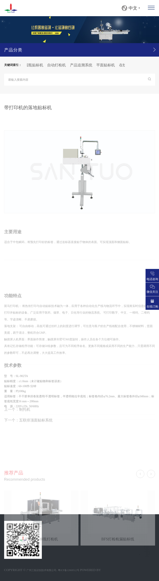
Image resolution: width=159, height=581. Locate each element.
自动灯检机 (58, 65)
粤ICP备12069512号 (68, 570)
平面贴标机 (107, 65)
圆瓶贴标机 (35, 65)
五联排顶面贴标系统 (36, 425)
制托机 (24, 414)
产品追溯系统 (83, 65)
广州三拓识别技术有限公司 (41, 570)
